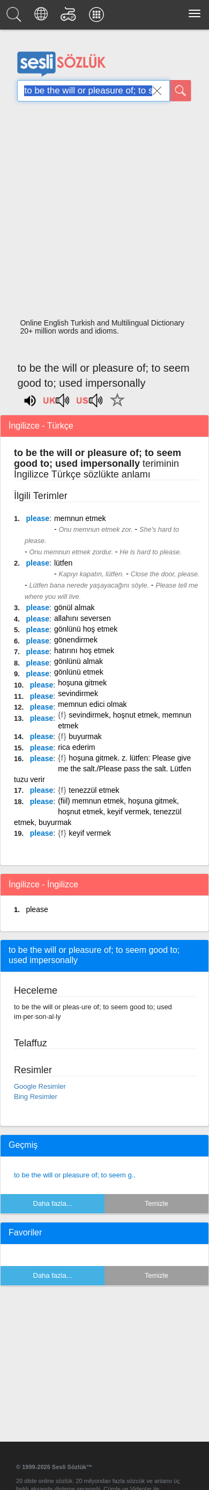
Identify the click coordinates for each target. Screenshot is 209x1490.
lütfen (63, 563)
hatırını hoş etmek (84, 650)
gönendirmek (76, 639)
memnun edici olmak (92, 704)
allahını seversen (82, 618)
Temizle (156, 1203)
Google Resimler (40, 1086)
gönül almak (74, 607)
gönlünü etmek (78, 672)
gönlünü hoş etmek (85, 629)
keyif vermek (90, 833)
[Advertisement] (101, 213)
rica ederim (76, 747)
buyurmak (85, 736)
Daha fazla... (52, 1203)
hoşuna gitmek (82, 682)
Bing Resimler (35, 1097)
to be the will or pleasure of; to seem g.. (75, 1175)
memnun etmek (80, 518)
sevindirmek (78, 693)
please (37, 518)
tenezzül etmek (94, 790)
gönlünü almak (78, 661)
